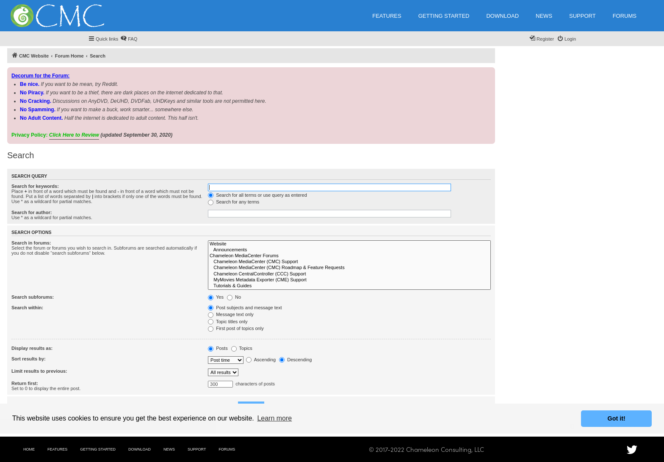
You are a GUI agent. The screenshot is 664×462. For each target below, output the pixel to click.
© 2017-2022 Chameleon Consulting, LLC (426, 449)
